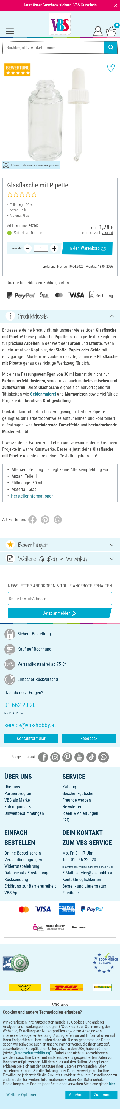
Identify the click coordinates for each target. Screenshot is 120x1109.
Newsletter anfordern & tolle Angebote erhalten (60, 586)
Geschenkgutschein (79, 793)
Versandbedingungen (23, 859)
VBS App (11, 892)
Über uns (12, 787)
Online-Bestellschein (22, 853)
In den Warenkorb (87, 248)
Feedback (88, 738)
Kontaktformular (31, 738)
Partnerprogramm (20, 793)
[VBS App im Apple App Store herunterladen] (79, 1030)
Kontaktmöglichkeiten (81, 879)
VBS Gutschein (85, 4)
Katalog (69, 787)
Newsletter (72, 806)
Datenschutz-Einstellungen (28, 873)
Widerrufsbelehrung (21, 866)
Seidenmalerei (43, 394)
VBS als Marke (17, 800)
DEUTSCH (59, 1048)
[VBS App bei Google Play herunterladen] (42, 1030)
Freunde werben (76, 800)
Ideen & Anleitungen (80, 813)
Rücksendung (16, 879)
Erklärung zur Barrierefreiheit (30, 886)
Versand (107, 233)
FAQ (65, 820)
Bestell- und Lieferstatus (84, 886)
